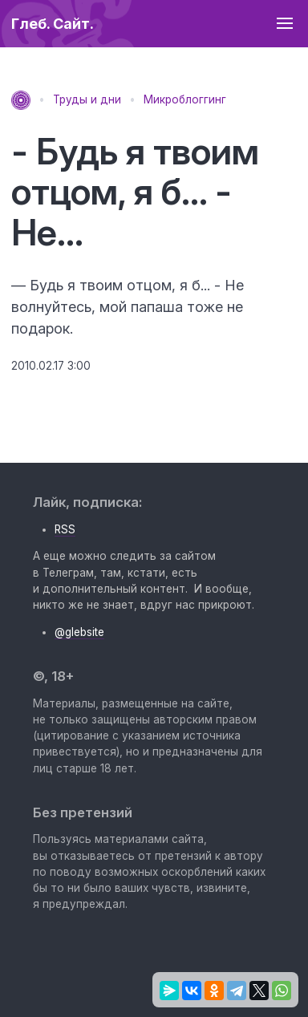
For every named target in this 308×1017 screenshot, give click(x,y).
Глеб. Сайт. (52, 23)
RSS (65, 529)
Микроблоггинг (185, 99)
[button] (284, 24)
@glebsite (79, 632)
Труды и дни (87, 99)
